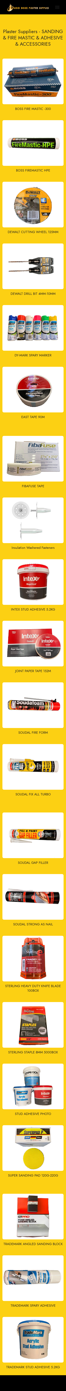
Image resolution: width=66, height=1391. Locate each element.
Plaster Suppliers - (22, 31)
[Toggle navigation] (57, 7)
